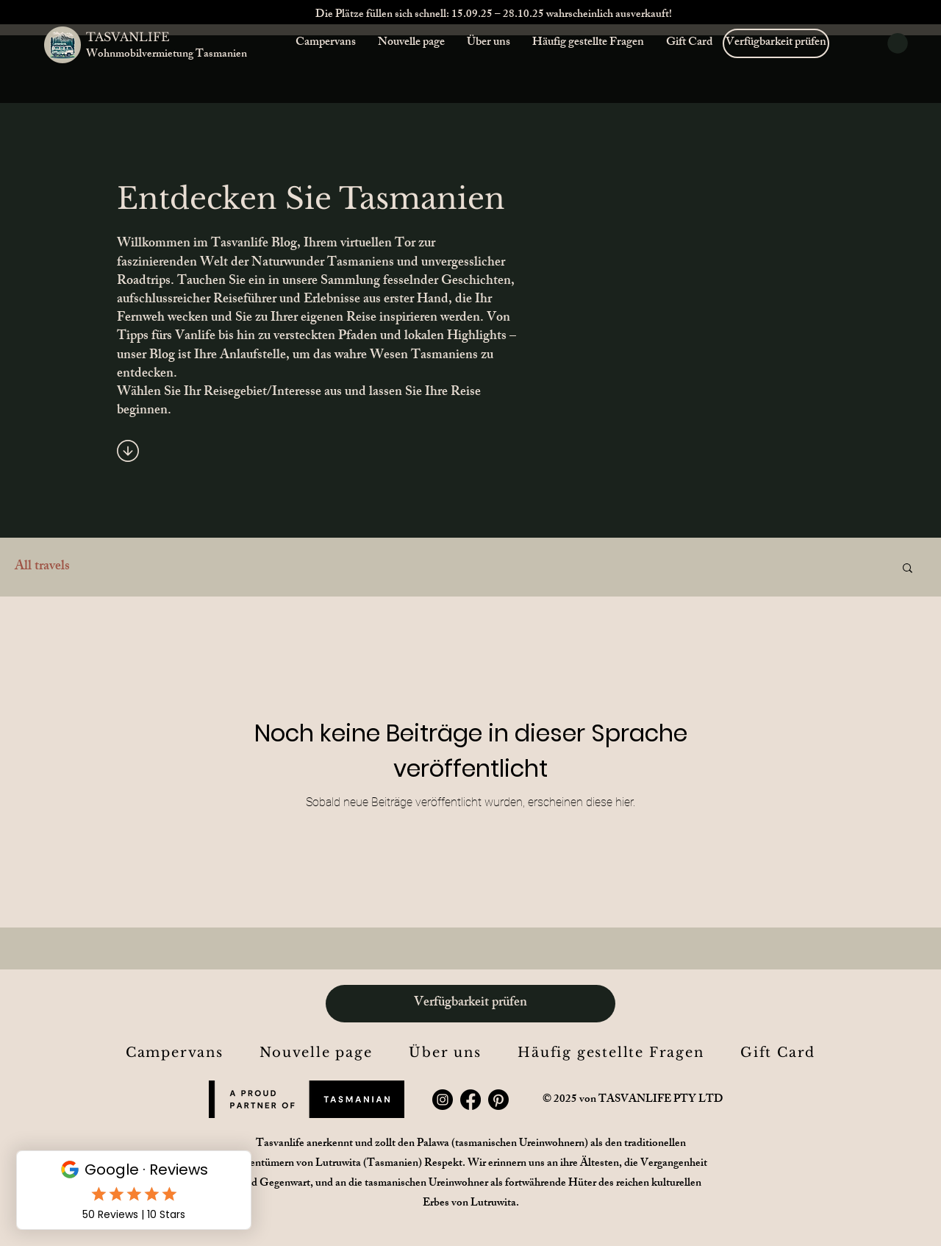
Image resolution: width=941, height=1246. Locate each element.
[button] (897, 43)
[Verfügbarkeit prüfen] (776, 43)
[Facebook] (470, 1099)
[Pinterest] (498, 1099)
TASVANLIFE (128, 36)
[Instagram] (442, 1099)
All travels (42, 567)
